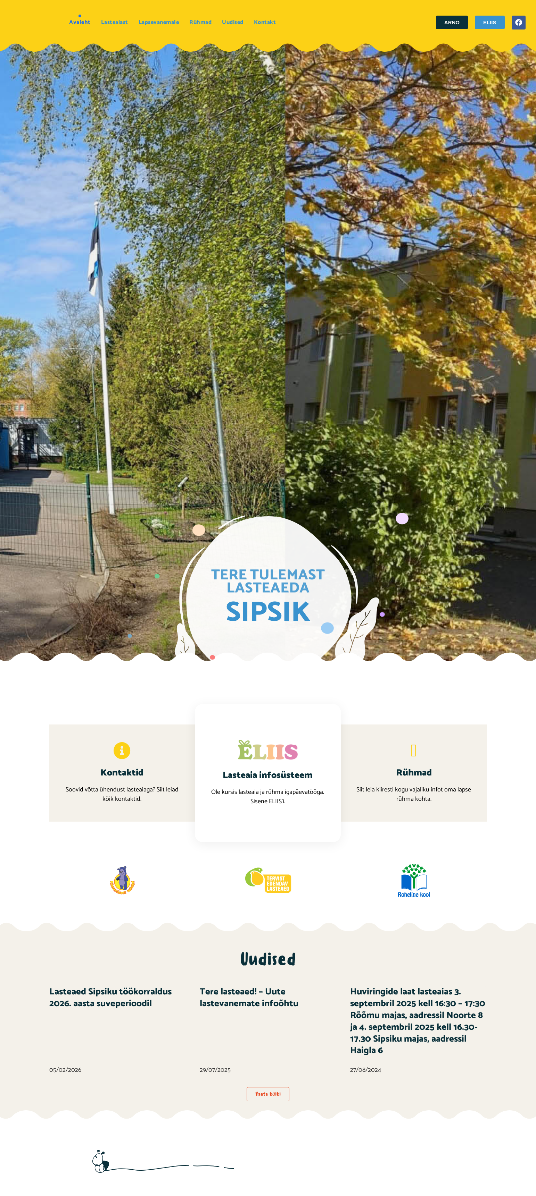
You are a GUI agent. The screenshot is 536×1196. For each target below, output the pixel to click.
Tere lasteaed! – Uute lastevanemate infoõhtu (249, 997)
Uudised (233, 22)
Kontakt (265, 22)
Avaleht (80, 22)
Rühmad (200, 22)
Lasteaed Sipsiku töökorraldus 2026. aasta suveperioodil (110, 997)
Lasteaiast (114, 22)
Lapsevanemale (159, 22)
